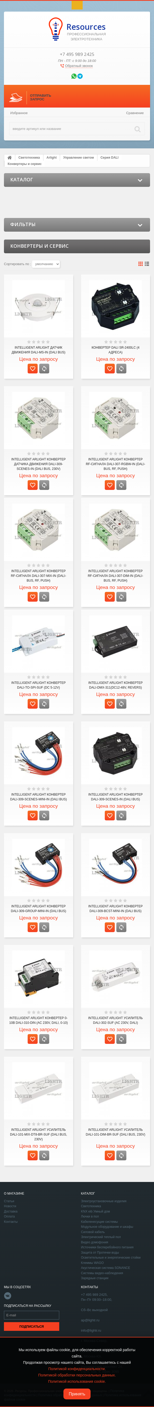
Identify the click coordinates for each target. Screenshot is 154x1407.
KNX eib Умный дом (95, 1211)
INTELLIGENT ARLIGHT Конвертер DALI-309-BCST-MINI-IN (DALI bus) (115, 908)
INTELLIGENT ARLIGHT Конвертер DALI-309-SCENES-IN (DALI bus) (115, 797)
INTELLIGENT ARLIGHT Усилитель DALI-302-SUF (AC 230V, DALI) (115, 1020)
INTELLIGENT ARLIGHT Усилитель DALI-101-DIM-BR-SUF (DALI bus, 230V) (115, 1132)
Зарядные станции (94, 1278)
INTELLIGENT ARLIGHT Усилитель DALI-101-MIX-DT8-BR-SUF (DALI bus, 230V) (38, 1134)
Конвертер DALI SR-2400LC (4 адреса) (116, 350)
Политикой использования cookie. (77, 1381)
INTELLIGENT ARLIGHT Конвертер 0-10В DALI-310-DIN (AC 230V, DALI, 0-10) (38, 1020)
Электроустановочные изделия (104, 1201)
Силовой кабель (93, 1232)
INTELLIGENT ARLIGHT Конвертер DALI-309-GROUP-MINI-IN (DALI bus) (38, 908)
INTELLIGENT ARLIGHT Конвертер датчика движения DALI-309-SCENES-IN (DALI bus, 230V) (38, 464)
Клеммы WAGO (92, 1263)
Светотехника (91, 1206)
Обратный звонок (79, 66)
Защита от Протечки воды (100, 1252)
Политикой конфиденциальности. (77, 1369)
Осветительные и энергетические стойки (111, 1257)
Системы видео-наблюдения (102, 1273)
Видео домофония (94, 1242)
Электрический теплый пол (101, 1237)
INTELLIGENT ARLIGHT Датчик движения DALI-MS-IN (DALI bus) (38, 350)
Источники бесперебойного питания (107, 1247)
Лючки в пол (90, 1216)
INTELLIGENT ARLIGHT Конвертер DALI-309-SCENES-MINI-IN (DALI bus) (38, 797)
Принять (77, 1394)
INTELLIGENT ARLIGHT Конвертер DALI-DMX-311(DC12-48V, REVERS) (115, 685)
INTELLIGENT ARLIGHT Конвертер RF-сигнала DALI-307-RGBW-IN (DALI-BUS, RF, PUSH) (115, 464)
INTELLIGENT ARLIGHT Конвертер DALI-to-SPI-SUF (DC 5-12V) (38, 685)
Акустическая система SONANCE (105, 1268)
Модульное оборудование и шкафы (107, 1227)
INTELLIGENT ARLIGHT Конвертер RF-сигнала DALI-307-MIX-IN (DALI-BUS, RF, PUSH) (38, 575)
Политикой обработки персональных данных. (77, 1375)
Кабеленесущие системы (99, 1222)
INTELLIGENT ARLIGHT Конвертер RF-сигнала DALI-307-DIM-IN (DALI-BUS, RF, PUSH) (115, 575)
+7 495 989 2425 (77, 54)
